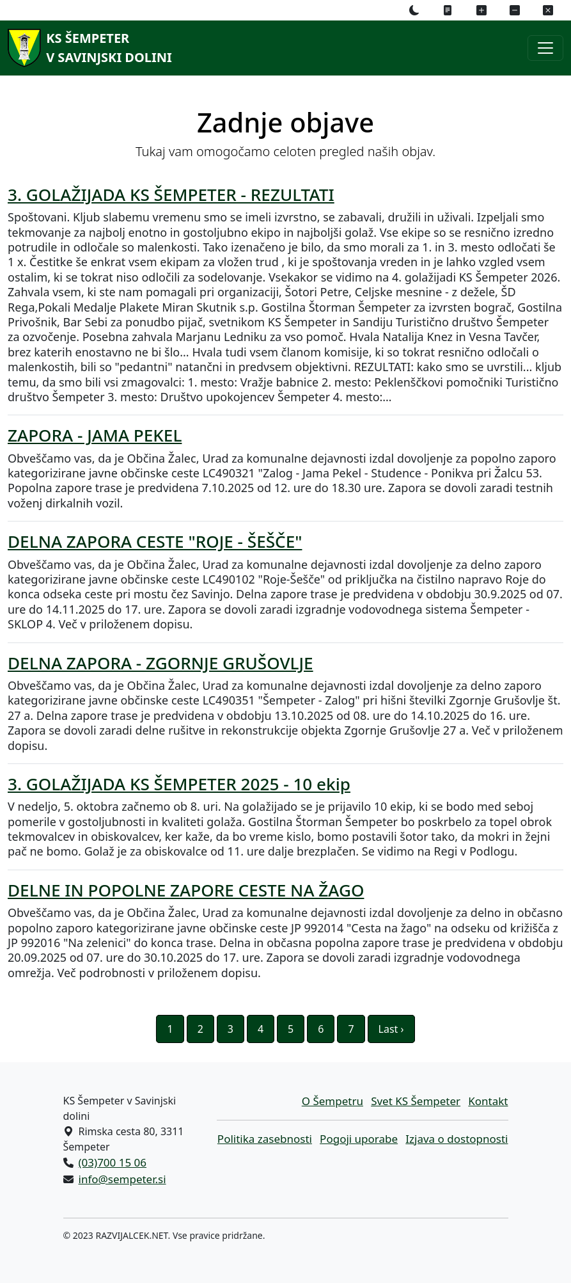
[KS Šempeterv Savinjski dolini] (88, 48)
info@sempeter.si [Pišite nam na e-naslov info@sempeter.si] (122, 1179)
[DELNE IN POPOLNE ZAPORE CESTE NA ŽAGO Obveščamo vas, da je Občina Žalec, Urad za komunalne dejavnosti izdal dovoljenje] (285, 930)
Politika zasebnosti (264, 1138)
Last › (391, 1029)
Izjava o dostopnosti (456, 1138)
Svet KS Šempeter (415, 1101)
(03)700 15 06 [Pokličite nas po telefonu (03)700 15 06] (113, 1162)
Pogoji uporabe (359, 1138)
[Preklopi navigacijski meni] (545, 48)
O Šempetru (332, 1101)
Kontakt (488, 1101)
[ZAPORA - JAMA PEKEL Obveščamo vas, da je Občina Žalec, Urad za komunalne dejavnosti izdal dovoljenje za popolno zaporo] (285, 468)
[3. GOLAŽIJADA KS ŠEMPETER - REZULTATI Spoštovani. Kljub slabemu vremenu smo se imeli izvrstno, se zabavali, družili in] (285, 294)
